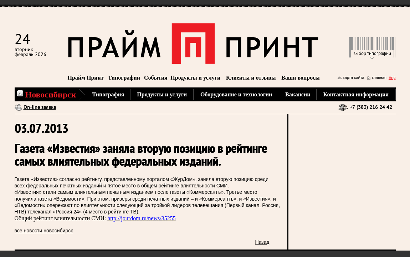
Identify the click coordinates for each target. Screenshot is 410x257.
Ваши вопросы (300, 78)
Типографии (124, 78)
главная (379, 77)
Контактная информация (356, 94)
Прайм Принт (86, 78)
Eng (392, 77)
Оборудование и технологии (236, 94)
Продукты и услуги (195, 78)
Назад (262, 242)
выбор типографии (372, 54)
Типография (108, 94)
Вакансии (297, 94)
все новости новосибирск (44, 230)
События (156, 78)
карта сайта (353, 77)
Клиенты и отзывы (251, 78)
